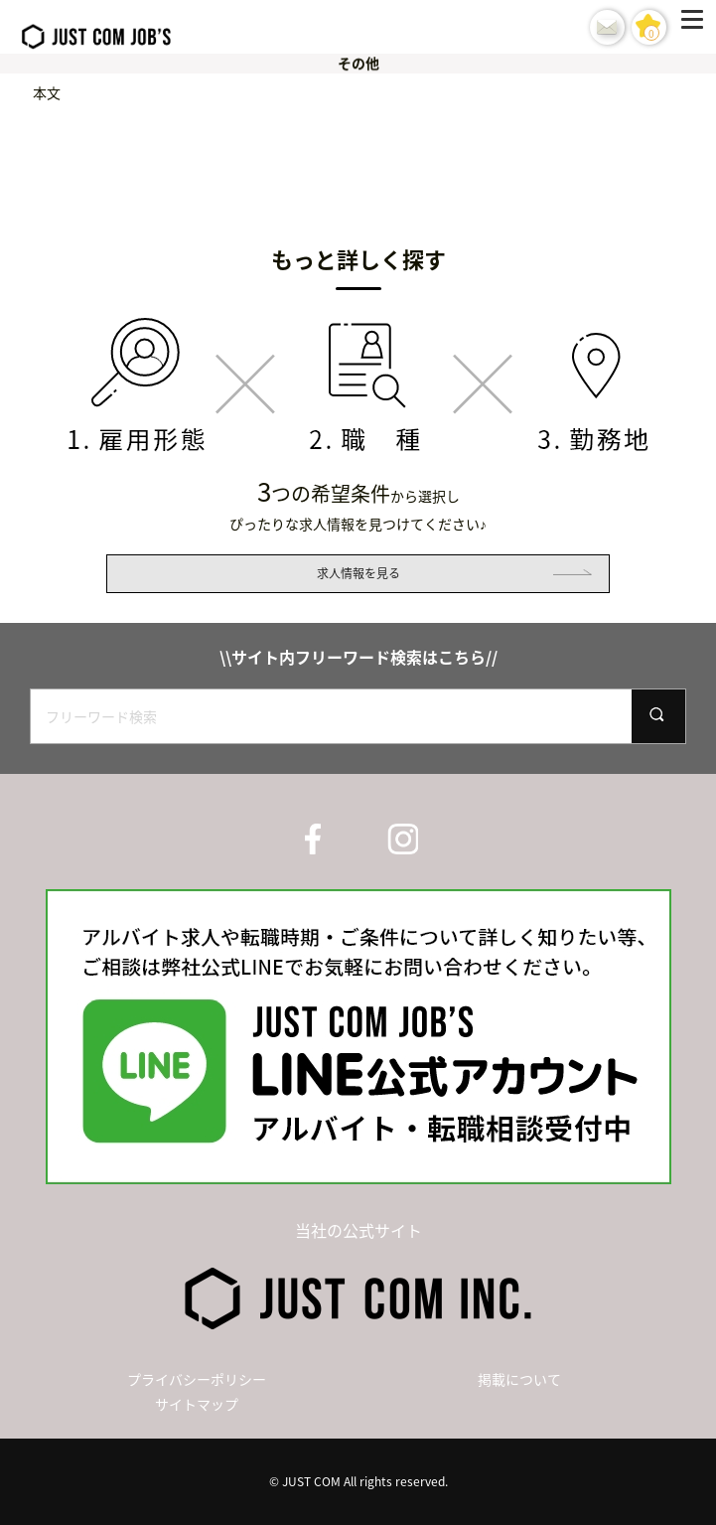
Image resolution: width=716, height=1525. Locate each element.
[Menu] (696, 27)
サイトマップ (196, 1404)
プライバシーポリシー (196, 1379)
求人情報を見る (358, 573)
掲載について (519, 1379)
